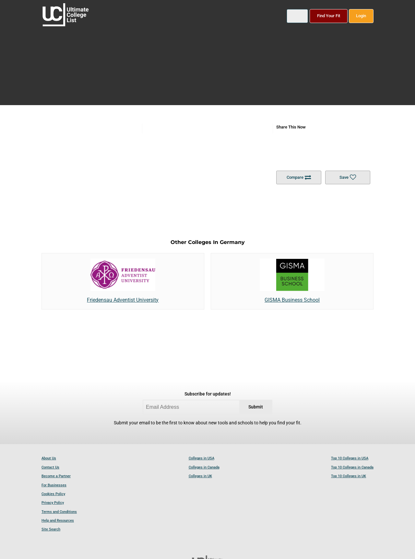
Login (361, 15)
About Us (49, 458)
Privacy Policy (53, 503)
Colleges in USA (201, 458)
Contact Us (50, 467)
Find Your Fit (328, 15)
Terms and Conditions (59, 512)
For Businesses (54, 485)
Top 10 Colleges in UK (348, 476)
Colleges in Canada (204, 467)
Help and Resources (58, 520)
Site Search (51, 529)
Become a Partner (56, 476)
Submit (255, 407)
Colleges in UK (200, 476)
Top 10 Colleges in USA (349, 458)
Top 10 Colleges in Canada (352, 467)
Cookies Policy (53, 494)
